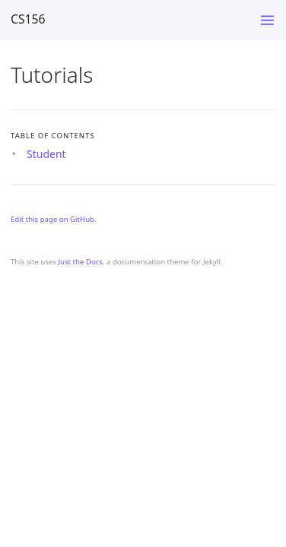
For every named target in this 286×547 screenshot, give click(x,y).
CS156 (28, 19)
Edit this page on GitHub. (54, 219)
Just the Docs (80, 262)
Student (46, 154)
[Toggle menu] (267, 20)
